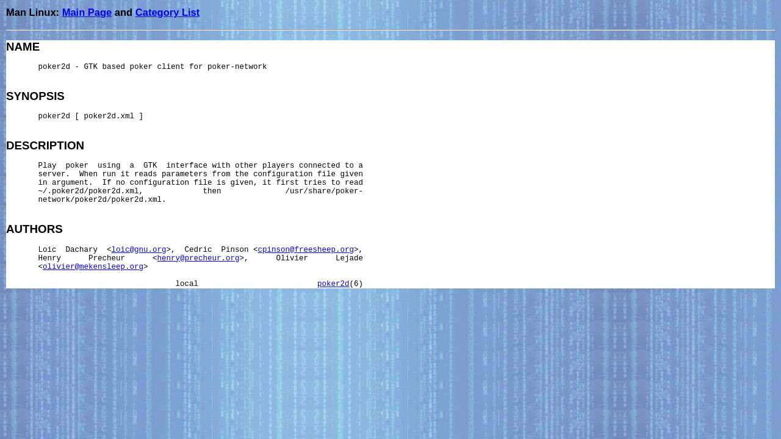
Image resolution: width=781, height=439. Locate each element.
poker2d (333, 284)
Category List (167, 12)
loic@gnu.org (139, 250)
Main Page (87, 12)
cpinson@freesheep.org (306, 250)
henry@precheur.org (198, 258)
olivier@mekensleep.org (93, 267)
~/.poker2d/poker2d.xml (88, 191)
